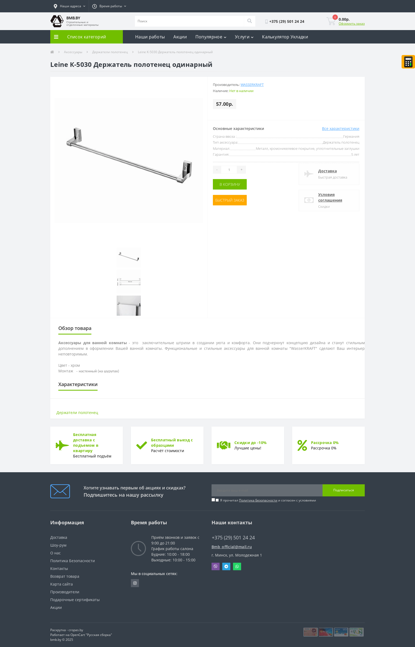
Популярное (210, 37)
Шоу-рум (58, 545)
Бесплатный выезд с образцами (172, 442)
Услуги (244, 37)
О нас (55, 552)
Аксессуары (73, 52)
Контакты (59, 568)
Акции (180, 37)
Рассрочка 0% (325, 442)
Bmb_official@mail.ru (232, 546)
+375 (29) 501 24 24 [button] (233, 538)
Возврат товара (64, 576)
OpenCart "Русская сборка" (91, 635)
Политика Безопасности (258, 500)
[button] (69, 6)
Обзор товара (74, 328)
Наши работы (150, 37)
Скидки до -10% (250, 442)
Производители (64, 591)
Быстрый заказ (229, 200)
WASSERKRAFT (252, 84)
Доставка (327, 170)
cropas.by (76, 630)
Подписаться (343, 490)
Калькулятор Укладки (285, 37)
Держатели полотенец (110, 52)
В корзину (230, 184)
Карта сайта (61, 584)
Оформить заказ (352, 23)
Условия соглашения (330, 197)
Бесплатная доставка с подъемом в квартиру (85, 442)
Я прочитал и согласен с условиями (268, 500)
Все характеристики (340, 128)
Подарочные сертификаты (75, 599)
